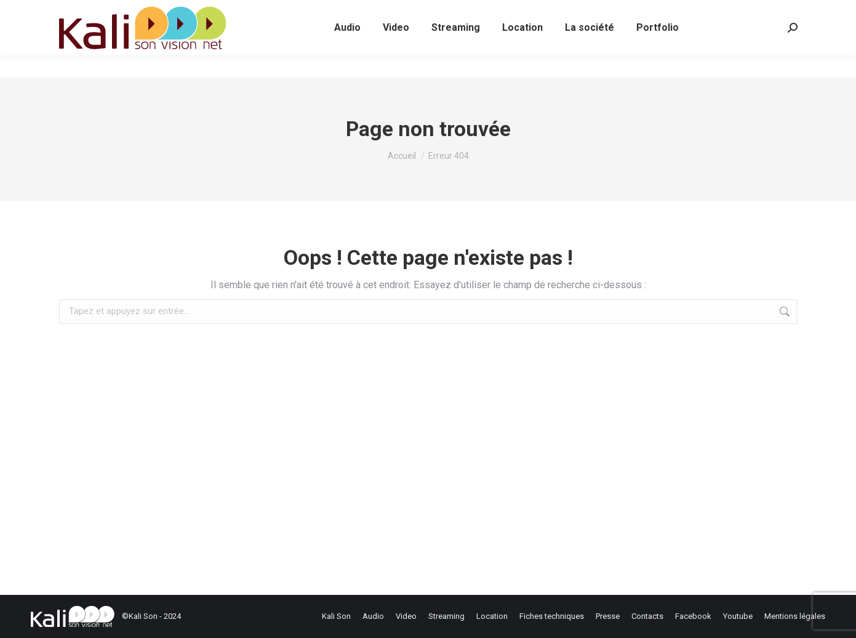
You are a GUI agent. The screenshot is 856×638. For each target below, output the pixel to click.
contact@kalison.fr (190, 11)
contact (267, 11)
